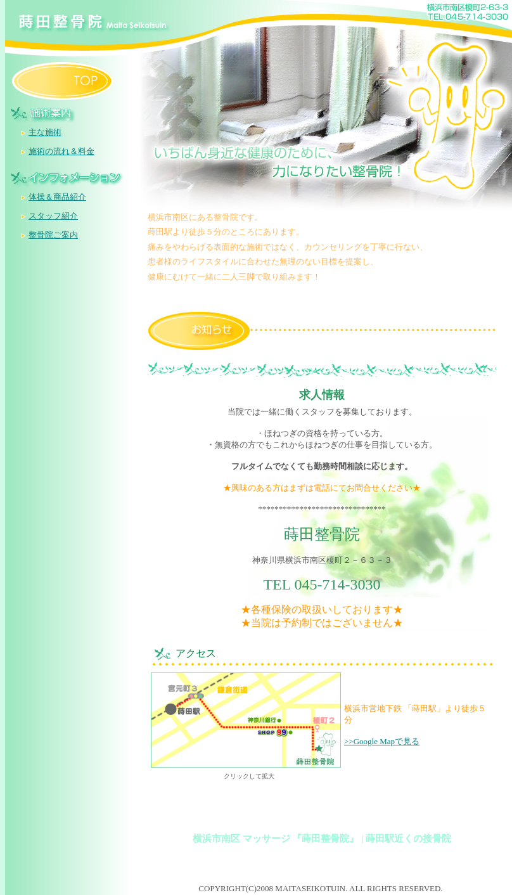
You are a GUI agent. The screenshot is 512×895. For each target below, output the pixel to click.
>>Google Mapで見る (381, 741)
